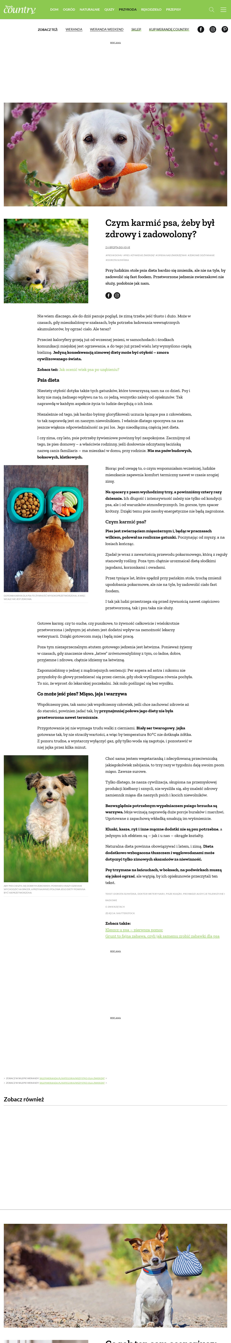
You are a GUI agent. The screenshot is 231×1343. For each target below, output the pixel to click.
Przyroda (128, 9)
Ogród (69, 9)
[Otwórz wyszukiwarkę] (211, 9)
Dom (54, 9)
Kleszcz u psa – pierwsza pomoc (134, 929)
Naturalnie (90, 9)
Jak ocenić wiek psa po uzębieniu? (89, 369)
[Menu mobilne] (223, 9)
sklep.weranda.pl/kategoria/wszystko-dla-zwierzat (72, 1078)
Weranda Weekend (106, 29)
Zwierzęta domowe (117, 247)
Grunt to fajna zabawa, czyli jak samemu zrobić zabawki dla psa (162, 936)
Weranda (74, 29)
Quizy (109, 9)
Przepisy (173, 9)
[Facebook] (201, 29)
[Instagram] (212, 29)
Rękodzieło (151, 9)
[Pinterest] (224, 29)
